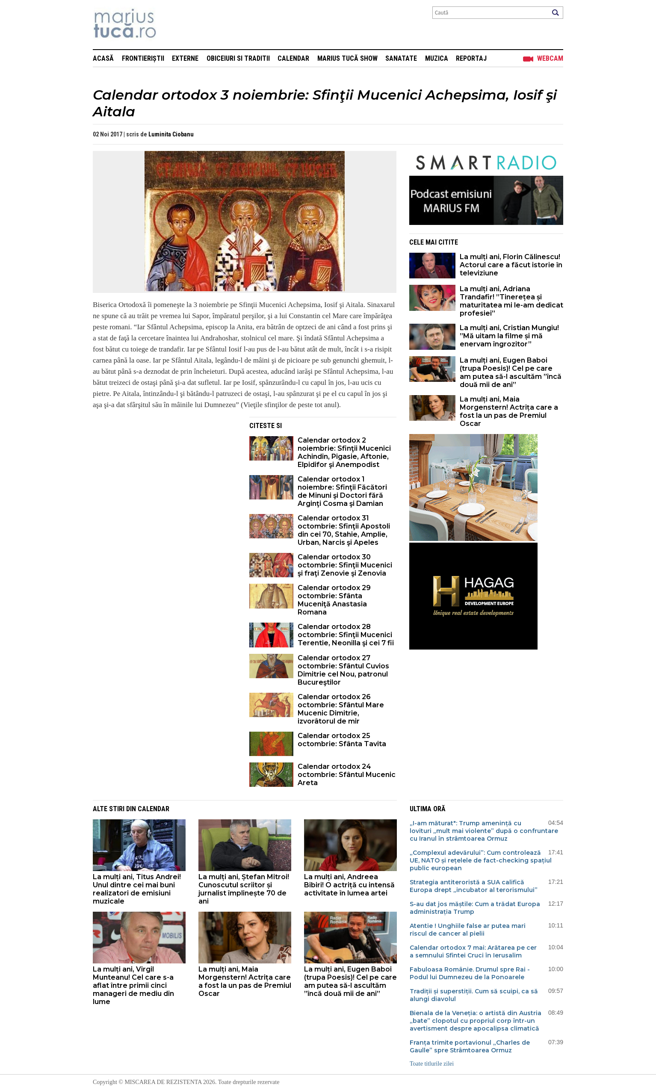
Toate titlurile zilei (432, 1063)
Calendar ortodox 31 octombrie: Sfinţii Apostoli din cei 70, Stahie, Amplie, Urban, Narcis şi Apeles (344, 530)
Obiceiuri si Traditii (238, 58)
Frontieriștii (143, 58)
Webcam (550, 58)
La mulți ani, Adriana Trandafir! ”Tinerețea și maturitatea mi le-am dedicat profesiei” (511, 301)
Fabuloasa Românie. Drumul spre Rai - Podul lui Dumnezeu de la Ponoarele (470, 973)
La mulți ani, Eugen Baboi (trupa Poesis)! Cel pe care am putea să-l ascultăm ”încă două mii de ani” (510, 372)
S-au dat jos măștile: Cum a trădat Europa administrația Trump (475, 908)
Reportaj (471, 58)
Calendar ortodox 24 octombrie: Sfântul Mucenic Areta (347, 774)
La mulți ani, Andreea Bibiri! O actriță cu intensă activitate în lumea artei (349, 885)
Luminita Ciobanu (171, 134)
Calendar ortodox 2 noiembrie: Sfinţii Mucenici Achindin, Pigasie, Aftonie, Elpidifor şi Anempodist (344, 452)
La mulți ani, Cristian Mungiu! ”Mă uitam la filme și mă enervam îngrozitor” (509, 336)
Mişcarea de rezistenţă (171, 24)
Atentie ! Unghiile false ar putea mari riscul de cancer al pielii (468, 929)
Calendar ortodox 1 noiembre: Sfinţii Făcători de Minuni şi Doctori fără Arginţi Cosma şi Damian (342, 491)
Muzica (436, 58)
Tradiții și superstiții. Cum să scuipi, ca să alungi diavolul (474, 995)
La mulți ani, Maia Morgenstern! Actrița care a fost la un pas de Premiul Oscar (509, 411)
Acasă (103, 58)
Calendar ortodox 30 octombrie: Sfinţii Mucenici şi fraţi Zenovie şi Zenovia (345, 565)
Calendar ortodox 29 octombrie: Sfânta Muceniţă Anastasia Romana (334, 600)
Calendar (293, 58)
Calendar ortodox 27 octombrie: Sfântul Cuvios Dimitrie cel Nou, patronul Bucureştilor (343, 670)
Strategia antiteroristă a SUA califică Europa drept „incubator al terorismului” (474, 886)
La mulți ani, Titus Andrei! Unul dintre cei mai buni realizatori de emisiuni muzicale (137, 889)
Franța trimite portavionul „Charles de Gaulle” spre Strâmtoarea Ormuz (470, 1046)
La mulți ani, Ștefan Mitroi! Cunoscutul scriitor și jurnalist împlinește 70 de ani (243, 889)
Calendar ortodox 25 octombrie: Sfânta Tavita (342, 740)
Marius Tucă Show (347, 58)
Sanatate (401, 58)
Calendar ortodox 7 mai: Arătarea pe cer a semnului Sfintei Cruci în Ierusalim (473, 951)
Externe (185, 58)
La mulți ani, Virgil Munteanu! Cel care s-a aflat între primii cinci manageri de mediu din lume (133, 985)
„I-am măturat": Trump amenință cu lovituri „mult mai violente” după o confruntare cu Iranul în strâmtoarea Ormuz (484, 830)
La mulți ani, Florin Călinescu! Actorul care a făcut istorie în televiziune (511, 265)
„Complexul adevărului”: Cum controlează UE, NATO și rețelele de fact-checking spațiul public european (481, 860)
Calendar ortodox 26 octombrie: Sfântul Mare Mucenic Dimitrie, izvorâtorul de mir (341, 709)
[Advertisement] (164, 477)
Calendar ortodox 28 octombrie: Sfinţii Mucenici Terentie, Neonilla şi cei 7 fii (346, 635)
